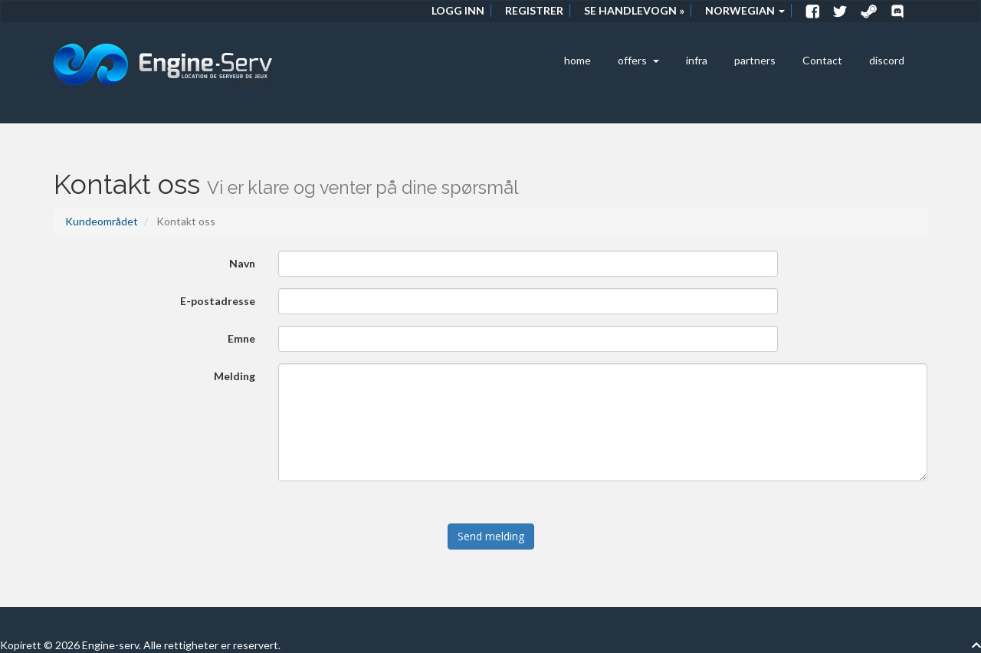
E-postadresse (217, 300)
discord (886, 60)
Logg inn (457, 10)
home (577, 60)
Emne (241, 338)
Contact (822, 60)
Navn (242, 263)
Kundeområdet (101, 221)
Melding (234, 375)
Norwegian (745, 10)
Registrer (534, 10)
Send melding (491, 536)
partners (755, 60)
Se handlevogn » (634, 10)
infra (696, 60)
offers (638, 60)
